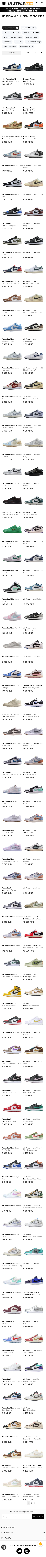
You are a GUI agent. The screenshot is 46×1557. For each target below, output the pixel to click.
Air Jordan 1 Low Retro (33, 369)
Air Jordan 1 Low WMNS (29, 831)
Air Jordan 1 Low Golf (12, 571)
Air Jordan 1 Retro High (9, 1004)
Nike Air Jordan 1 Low (29, 80)
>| (42, 1503)
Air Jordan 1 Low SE (12, 196)
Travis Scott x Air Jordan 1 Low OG (12, 513)
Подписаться (38, 1517)
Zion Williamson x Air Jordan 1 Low (31, 1293)
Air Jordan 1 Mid (10, 600)
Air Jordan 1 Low (12, 166)
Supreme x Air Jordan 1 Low (11, 716)
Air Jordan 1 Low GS (30, 773)
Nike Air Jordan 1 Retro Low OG (11, 80)
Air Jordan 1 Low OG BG (32, 918)
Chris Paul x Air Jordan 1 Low (32, 1467)
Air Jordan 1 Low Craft (29, 976)
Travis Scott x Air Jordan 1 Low (33, 687)
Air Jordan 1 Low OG (31, 282)
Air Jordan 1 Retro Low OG (10, 282)
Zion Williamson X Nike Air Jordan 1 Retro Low (12, 138)
